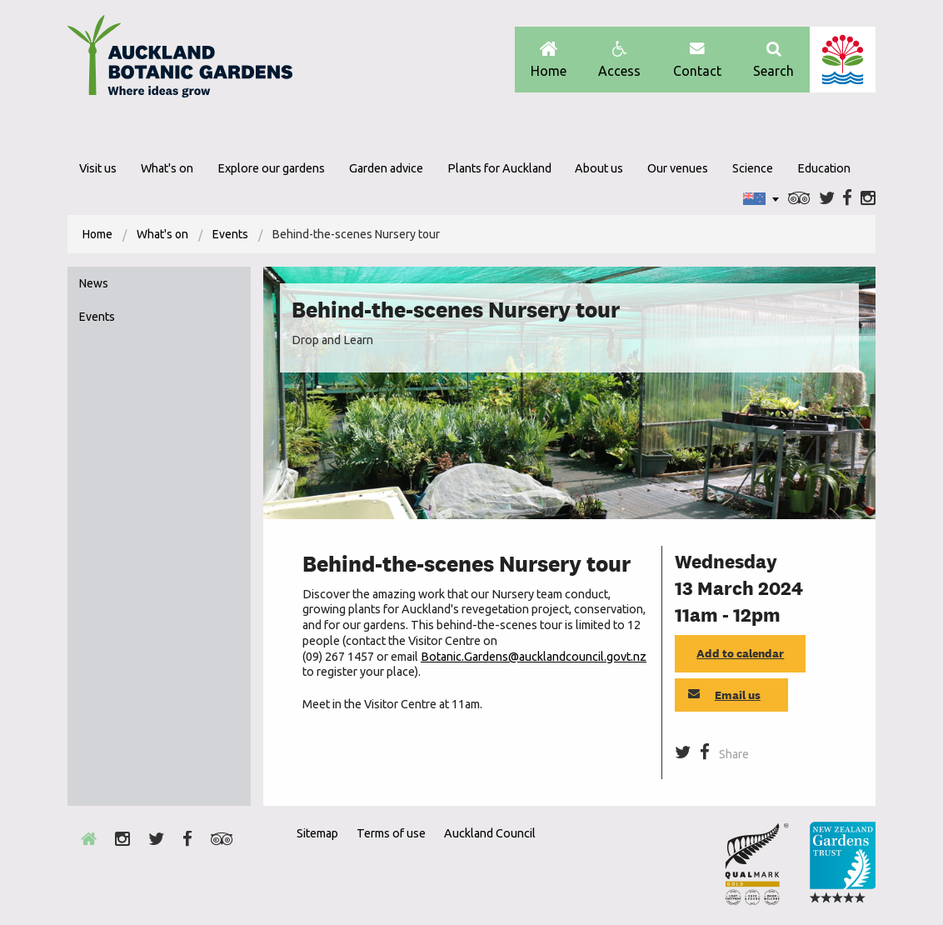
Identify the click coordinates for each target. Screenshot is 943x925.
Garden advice (386, 168)
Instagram (868, 199)
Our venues (677, 168)
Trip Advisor (799, 199)
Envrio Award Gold (757, 863)
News (93, 283)
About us (599, 168)
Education (824, 168)
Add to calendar (740, 653)
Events (230, 234)
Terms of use (391, 833)
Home (548, 59)
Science (752, 168)
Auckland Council (843, 59)
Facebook (847, 199)
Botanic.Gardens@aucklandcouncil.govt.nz (533, 656)
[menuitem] (97, 234)
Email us (724, 695)
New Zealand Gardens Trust (842, 863)
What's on (167, 168)
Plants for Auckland (499, 168)
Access (619, 59)
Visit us (98, 168)
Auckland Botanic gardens (179, 61)
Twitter (827, 199)
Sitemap (317, 833)
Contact (697, 59)
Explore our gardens (271, 168)
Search (773, 59)
